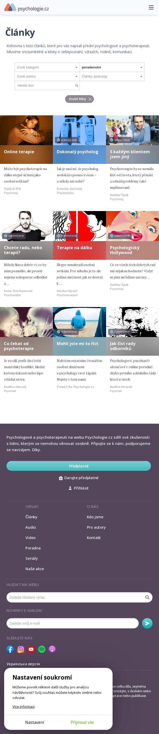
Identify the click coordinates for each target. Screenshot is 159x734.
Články (31, 516)
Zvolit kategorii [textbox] (28, 67)
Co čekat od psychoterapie (19, 346)
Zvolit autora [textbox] (26, 76)
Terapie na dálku (74, 247)
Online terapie (19, 152)
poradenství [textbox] (91, 67)
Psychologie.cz (26, 7)
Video (30, 537)
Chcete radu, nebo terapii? (23, 250)
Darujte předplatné (79, 477)
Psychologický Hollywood (124, 250)
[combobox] (47, 67)
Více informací (23, 706)
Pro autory (96, 527)
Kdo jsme (95, 516)
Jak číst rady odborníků (122, 346)
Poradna (32, 547)
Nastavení (34, 722)
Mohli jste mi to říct (77, 343)
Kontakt (94, 537)
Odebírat (147, 623)
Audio (30, 527)
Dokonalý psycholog (77, 152)
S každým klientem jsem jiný (130, 154)
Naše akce (34, 568)
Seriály (31, 558)
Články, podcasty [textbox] (94, 76)
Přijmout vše (82, 722)
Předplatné (78, 466)
